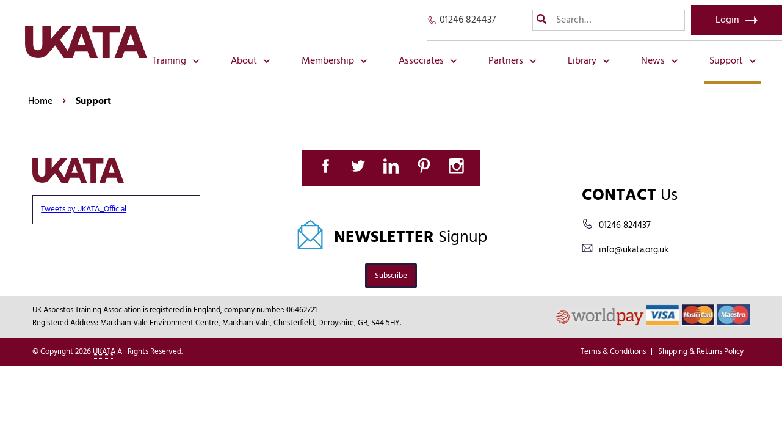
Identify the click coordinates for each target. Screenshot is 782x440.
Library (589, 61)
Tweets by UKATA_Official (83, 209)
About (250, 61)
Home (40, 101)
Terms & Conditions (613, 351)
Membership (334, 61)
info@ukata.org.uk (633, 250)
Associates (428, 61)
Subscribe (391, 276)
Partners (512, 61)
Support (732, 61)
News (659, 61)
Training (176, 61)
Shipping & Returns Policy (701, 351)
